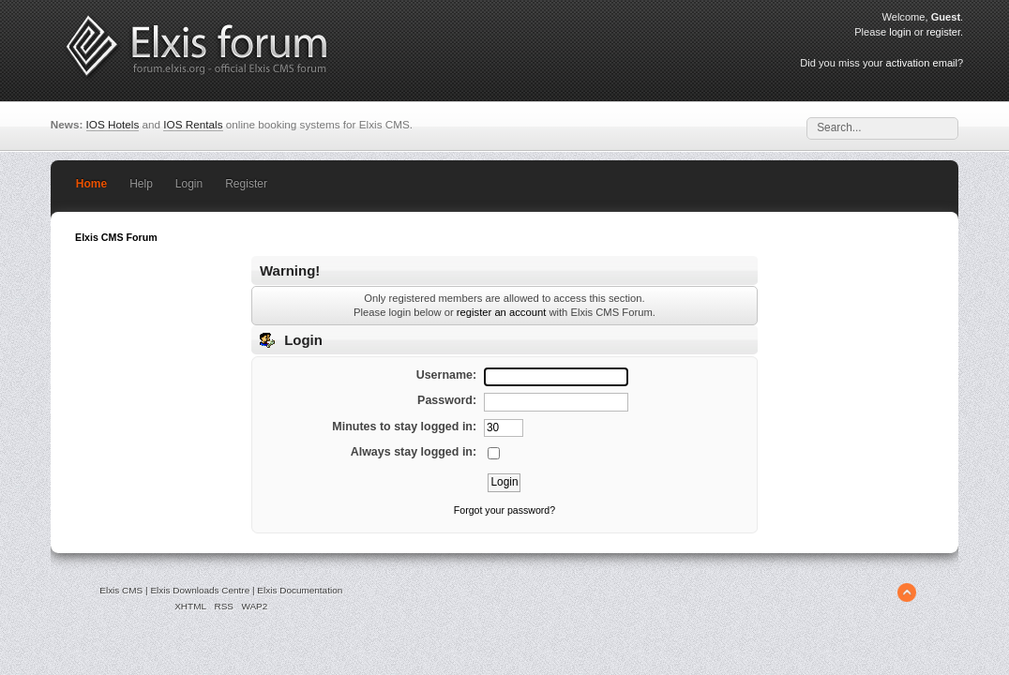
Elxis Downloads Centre (199, 590)
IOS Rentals (192, 124)
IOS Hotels (113, 124)
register (943, 32)
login (900, 32)
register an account (501, 312)
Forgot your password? (504, 510)
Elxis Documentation (299, 590)
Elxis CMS (121, 590)
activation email (921, 62)
